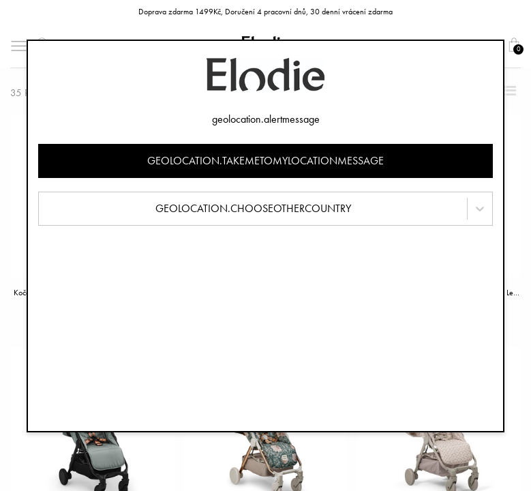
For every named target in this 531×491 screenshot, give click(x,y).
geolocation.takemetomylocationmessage (265, 160)
